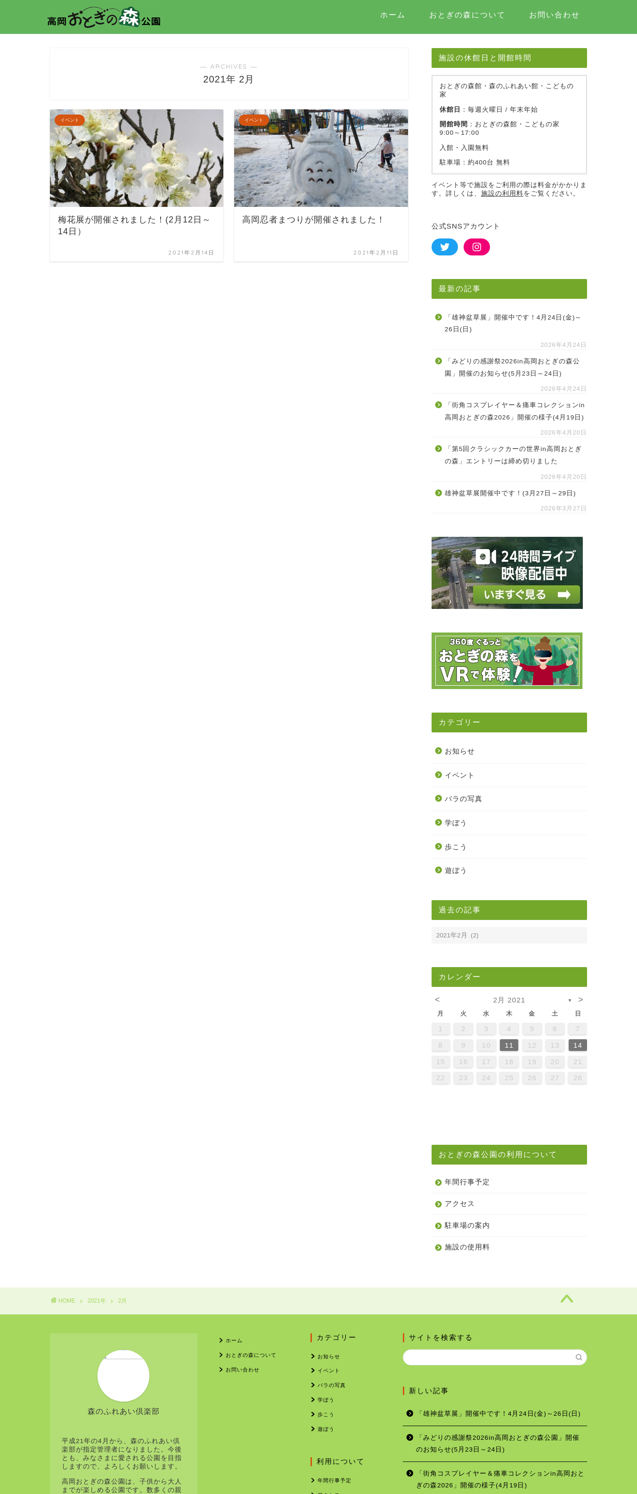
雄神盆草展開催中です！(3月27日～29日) (510, 493)
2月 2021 (509, 1000)
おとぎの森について (467, 14)
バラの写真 (463, 799)
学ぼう (456, 823)
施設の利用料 (502, 193)
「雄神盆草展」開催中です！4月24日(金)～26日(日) (513, 323)
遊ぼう (456, 870)
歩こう (456, 847)
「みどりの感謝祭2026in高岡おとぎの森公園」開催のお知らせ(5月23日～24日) (512, 367)
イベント (460, 775)
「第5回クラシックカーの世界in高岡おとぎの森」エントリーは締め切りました (513, 455)
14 (577, 1045)
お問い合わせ (554, 14)
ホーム (393, 14)
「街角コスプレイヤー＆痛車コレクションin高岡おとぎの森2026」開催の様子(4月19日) (515, 411)
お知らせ (460, 751)
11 (509, 1045)
